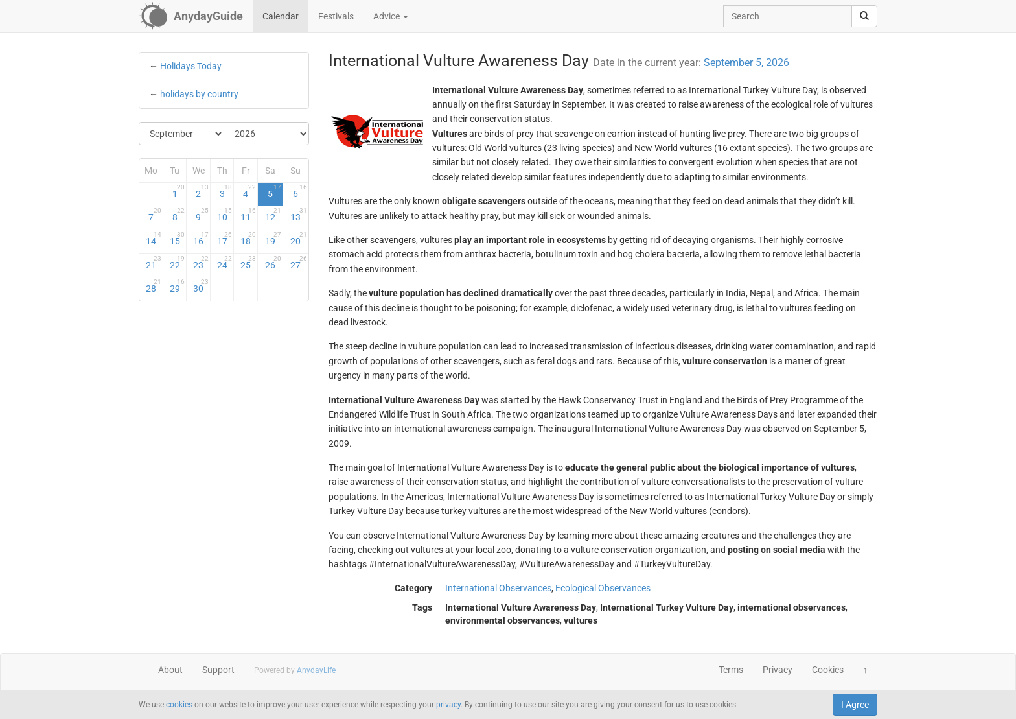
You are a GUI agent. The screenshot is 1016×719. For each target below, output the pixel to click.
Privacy (777, 670)
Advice (390, 16)
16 (201, 238)
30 (201, 286)
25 (248, 262)
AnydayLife (316, 670)
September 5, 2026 (746, 62)
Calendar (280, 16)
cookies (179, 704)
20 (298, 238)
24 (225, 262)
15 (177, 238)
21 (153, 262)
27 (298, 262)
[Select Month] (181, 134)
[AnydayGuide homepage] (191, 16)
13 (298, 214)
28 (153, 286)
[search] (864, 16)
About (170, 670)
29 (177, 286)
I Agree (855, 705)
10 (225, 214)
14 (153, 238)
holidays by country (199, 94)
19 (273, 238)
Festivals (336, 16)
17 (225, 238)
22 (177, 262)
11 (248, 214)
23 (201, 262)
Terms (731, 670)
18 (248, 238)
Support (218, 670)
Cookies (828, 670)
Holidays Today (191, 66)
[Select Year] (266, 134)
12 (273, 214)
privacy (448, 704)
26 (273, 262)
